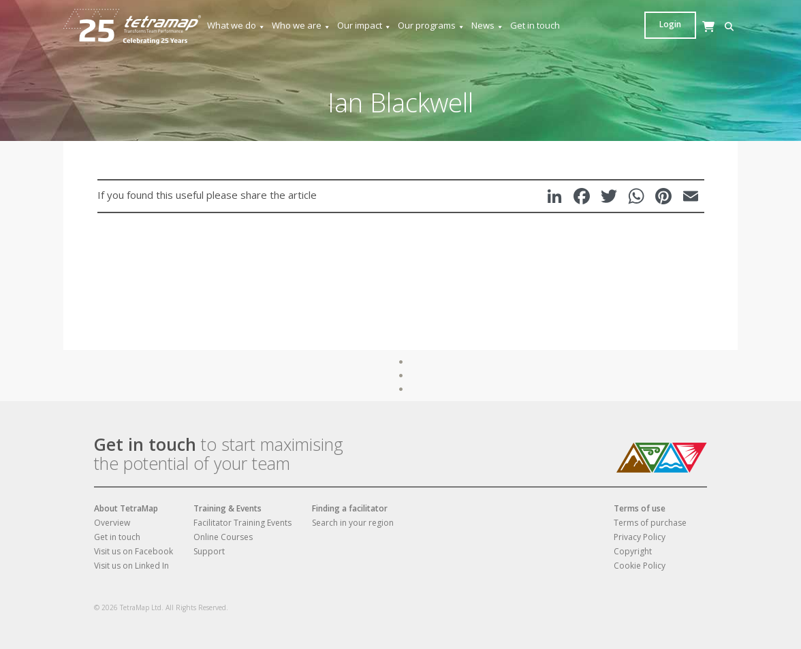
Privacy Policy (639, 537)
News (487, 25)
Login (712, 24)
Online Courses (223, 537)
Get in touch (535, 25)
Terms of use (639, 508)
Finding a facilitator (350, 508)
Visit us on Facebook (133, 551)
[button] (652, 26)
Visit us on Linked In (131, 565)
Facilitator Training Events (242, 522)
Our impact (364, 25)
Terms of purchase (650, 522)
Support (209, 551)
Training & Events (227, 508)
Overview (112, 522)
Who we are (301, 25)
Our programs (431, 25)
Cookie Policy (639, 565)
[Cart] (673, 40)
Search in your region (353, 522)
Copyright (633, 551)
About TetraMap (126, 508)
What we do (236, 25)
